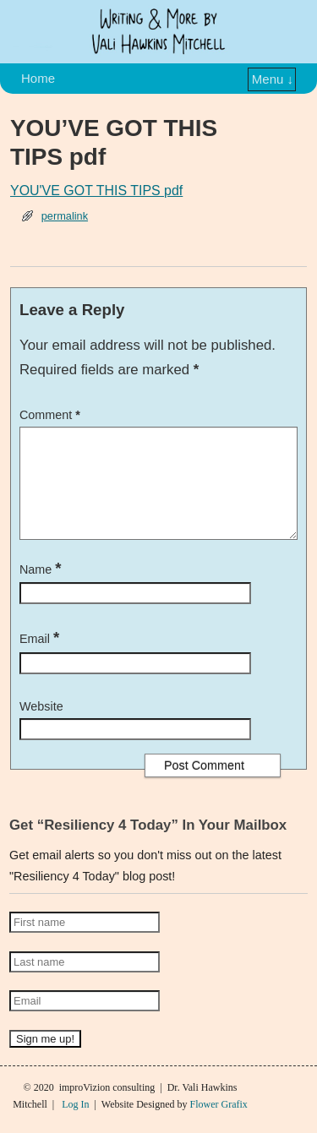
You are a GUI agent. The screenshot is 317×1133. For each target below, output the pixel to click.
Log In (75, 1124)
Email (41, 659)
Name (42, 589)
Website (41, 726)
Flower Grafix (218, 1124)
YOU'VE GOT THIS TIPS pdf (96, 190)
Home (38, 78)
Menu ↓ (272, 79)
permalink (64, 216)
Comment (51, 415)
